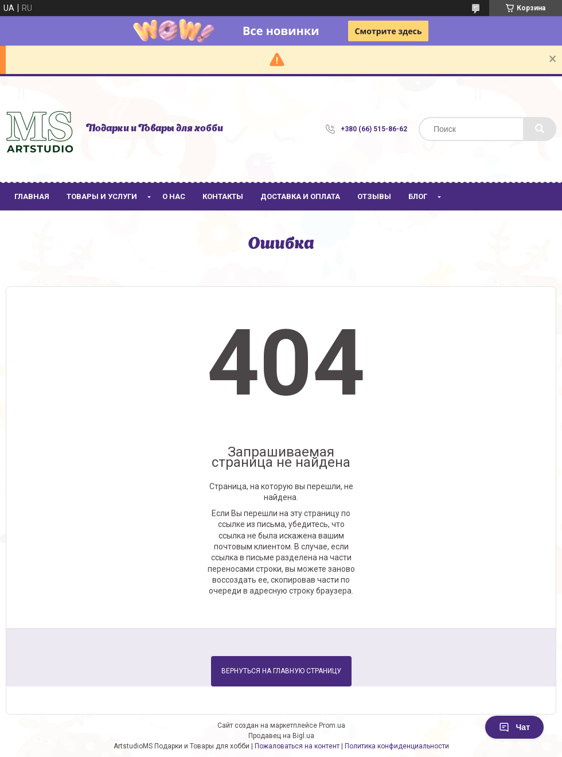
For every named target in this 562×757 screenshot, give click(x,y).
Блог (417, 196)
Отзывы (374, 196)
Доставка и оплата (300, 196)
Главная (31, 196)
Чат (514, 727)
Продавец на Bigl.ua (281, 736)
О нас (173, 196)
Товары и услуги (102, 196)
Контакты (222, 196)
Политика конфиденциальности (397, 746)
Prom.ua (332, 725)
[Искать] (539, 129)
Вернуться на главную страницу (281, 671)
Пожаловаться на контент (297, 746)
